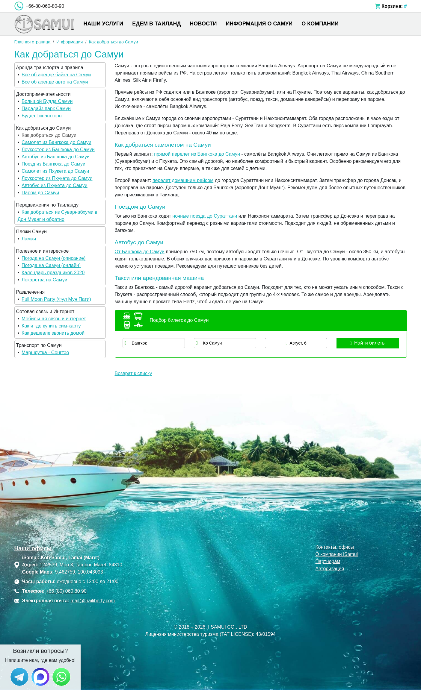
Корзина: (392, 6)
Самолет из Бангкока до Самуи (56, 142)
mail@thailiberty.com (93, 600)
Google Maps (37, 571)
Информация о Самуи (259, 24)
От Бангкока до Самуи (140, 251)
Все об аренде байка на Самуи (56, 74)
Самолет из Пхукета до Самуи (55, 171)
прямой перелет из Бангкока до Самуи (197, 154)
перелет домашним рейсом (183, 180)
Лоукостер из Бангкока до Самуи (58, 149)
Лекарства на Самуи (44, 279)
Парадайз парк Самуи (46, 108)
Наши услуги (103, 24)
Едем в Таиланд (156, 24)
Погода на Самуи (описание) (53, 258)
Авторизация (329, 568)
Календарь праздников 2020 (53, 272)
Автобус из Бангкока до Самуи (56, 156)
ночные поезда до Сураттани (204, 216)
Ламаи (29, 238)
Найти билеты (368, 343)
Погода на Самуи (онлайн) (51, 265)
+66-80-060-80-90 (45, 6)
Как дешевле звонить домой (53, 333)
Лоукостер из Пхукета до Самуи (57, 178)
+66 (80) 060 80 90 (66, 591)
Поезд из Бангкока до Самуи (53, 163)
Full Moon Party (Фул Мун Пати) (56, 299)
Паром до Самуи (40, 192)
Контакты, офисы (334, 547)
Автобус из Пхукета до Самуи (54, 185)
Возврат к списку (133, 373)
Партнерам (327, 561)
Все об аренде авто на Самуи (55, 81)
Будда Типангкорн (42, 115)
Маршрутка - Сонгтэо (45, 352)
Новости (203, 24)
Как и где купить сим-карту (51, 325)
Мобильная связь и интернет (54, 318)
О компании (320, 24)
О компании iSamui (336, 554)
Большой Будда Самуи (47, 101)
